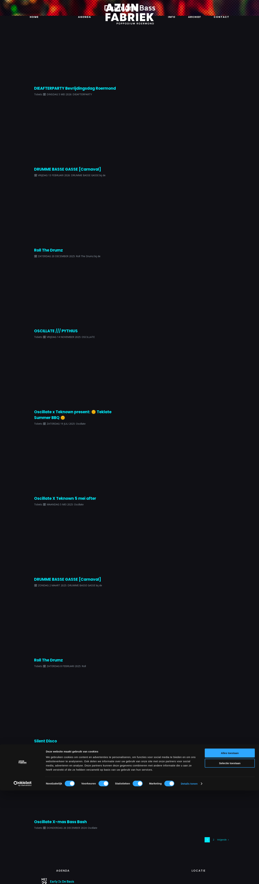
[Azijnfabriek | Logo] (129, 4)
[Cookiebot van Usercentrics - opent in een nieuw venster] (22, 877)
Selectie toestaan (230, 856)
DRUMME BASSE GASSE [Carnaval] (67, 169)
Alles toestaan (230, 846)
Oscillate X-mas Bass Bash (60, 822)
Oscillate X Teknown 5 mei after (65, 498)
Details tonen (189, 877)
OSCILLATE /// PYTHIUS (56, 331)
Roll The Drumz (48, 250)
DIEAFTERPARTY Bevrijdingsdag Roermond (75, 88)
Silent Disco (45, 741)
